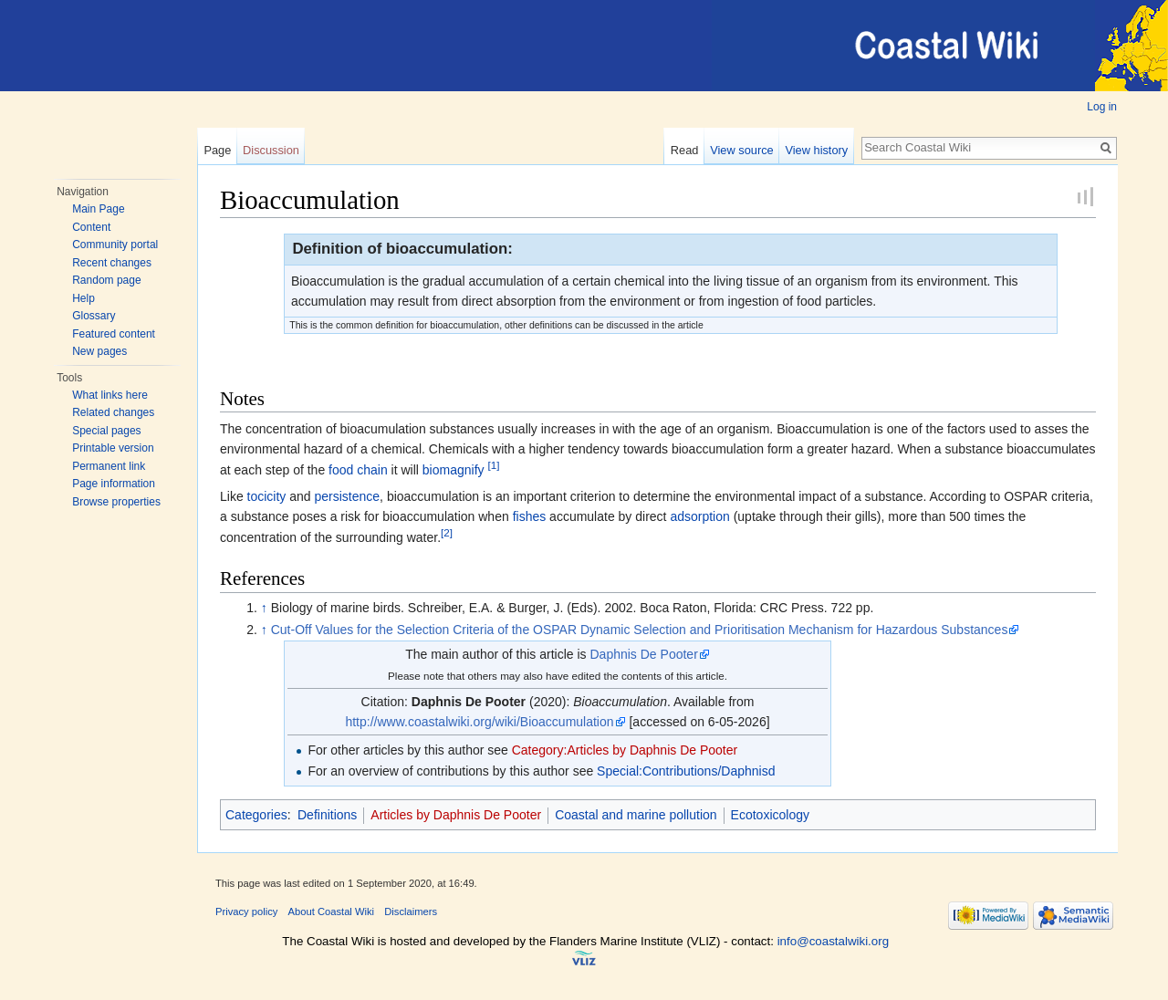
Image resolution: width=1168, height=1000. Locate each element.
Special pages (106, 430)
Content (91, 227)
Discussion (271, 150)
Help (83, 298)
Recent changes (111, 262)
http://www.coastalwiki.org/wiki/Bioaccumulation (479, 721)
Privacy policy (246, 911)
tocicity (267, 496)
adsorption (699, 516)
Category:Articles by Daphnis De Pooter (624, 750)
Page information (113, 483)
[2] (447, 532)
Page (217, 150)
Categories (256, 814)
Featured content (113, 334)
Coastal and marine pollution (635, 814)
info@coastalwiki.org (833, 941)
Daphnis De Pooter (644, 654)
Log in (1102, 106)
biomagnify (453, 470)
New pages (99, 351)
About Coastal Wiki (331, 911)
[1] (493, 465)
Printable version (112, 448)
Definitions (327, 814)
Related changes (113, 412)
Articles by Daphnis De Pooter (455, 814)
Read (685, 150)
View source (741, 150)
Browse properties (116, 501)
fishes (530, 516)
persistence (348, 496)
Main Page (98, 209)
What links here (110, 395)
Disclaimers (410, 911)
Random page (106, 280)
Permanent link (108, 466)
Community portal (115, 244)
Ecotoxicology (770, 814)
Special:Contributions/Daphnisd (686, 771)
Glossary (93, 315)
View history (816, 150)
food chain (358, 470)
